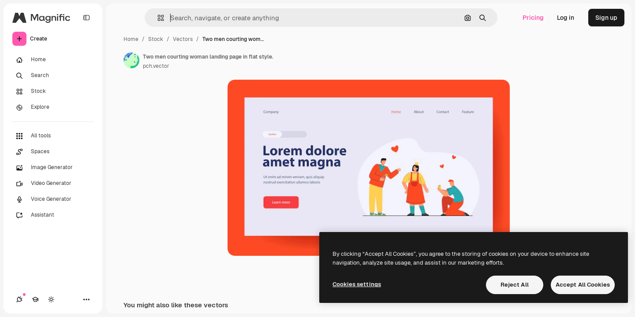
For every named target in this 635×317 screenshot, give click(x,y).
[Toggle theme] (51, 299)
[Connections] (19, 299)
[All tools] (52, 136)
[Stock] (52, 92)
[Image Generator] (52, 168)
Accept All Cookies (583, 284)
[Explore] (52, 107)
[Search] (52, 76)
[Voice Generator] (52, 199)
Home (130, 39)
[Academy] (35, 299)
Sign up (606, 18)
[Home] (52, 60)
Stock (155, 39)
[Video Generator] (52, 184)
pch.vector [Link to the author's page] (156, 66)
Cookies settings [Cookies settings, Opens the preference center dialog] (356, 284)
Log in (565, 18)
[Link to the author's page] (131, 60)
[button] (157, 18)
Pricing (533, 18)
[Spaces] (52, 152)
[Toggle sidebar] (86, 18)
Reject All (515, 284)
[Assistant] (52, 215)
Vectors (183, 39)
